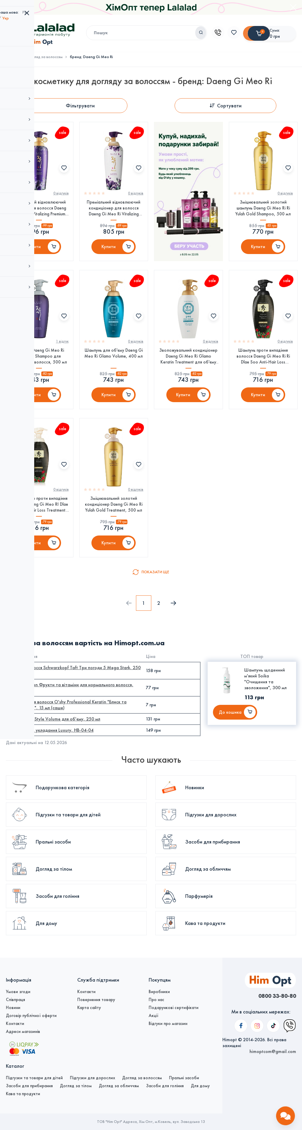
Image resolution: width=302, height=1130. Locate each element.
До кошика (230, 731)
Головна (13, 57)
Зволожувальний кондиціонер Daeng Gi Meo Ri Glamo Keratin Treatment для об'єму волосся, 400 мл (188, 365)
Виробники (159, 991)
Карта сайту (89, 1007)
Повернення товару (96, 999)
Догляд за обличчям (119, 1085)
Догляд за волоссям (45, 57)
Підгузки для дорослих (92, 1077)
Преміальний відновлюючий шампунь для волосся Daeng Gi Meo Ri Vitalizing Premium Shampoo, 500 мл (39, 211)
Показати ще (155, 591)
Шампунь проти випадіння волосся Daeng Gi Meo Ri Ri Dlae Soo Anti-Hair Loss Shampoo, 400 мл (263, 365)
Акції (153, 1015)
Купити (34, 251)
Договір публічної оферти (31, 1015)
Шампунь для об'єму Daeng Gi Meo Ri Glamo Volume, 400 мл (113, 362)
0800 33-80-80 (274, 996)
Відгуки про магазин (168, 1023)
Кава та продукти (23, 1093)
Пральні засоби (184, 1077)
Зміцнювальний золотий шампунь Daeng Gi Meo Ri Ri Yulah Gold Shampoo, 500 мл (263, 210)
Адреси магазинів (23, 1031)
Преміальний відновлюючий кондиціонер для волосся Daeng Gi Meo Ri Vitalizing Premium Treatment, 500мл (113, 211)
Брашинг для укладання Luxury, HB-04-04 (51, 749)
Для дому (200, 1085)
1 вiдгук (62, 350)
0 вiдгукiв (61, 196)
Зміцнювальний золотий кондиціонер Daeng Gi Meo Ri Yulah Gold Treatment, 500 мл (113, 519)
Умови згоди (18, 991)
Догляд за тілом (76, 1085)
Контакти (15, 1023)
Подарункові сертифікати (173, 1007)
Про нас (156, 999)
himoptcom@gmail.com (273, 1008)
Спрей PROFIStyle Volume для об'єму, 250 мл (54, 738)
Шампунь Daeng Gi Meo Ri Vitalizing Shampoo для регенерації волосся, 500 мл (39, 365)
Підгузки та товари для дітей (34, 1077)
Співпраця (15, 999)
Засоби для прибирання (29, 1085)
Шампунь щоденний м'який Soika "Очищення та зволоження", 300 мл (265, 698)
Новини (13, 1007)
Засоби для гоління (165, 1085)
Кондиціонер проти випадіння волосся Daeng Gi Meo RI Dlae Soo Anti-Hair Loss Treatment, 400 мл (38, 520)
